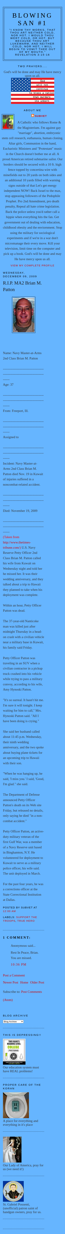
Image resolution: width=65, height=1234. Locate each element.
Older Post (37, 982)
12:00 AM (9, 911)
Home (24, 982)
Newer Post (10, 982)
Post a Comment (14, 975)
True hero (26, 920)
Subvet (41, 116)
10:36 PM (19, 964)
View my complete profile (32, 265)
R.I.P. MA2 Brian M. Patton (22, 286)
